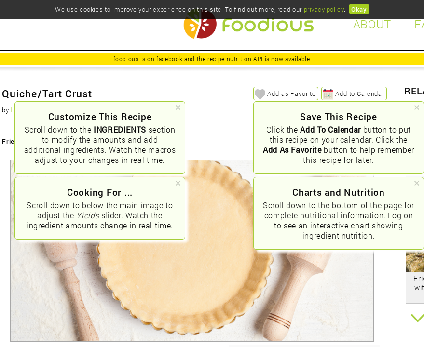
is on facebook (161, 59)
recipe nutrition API (235, 59)
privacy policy (324, 9)
